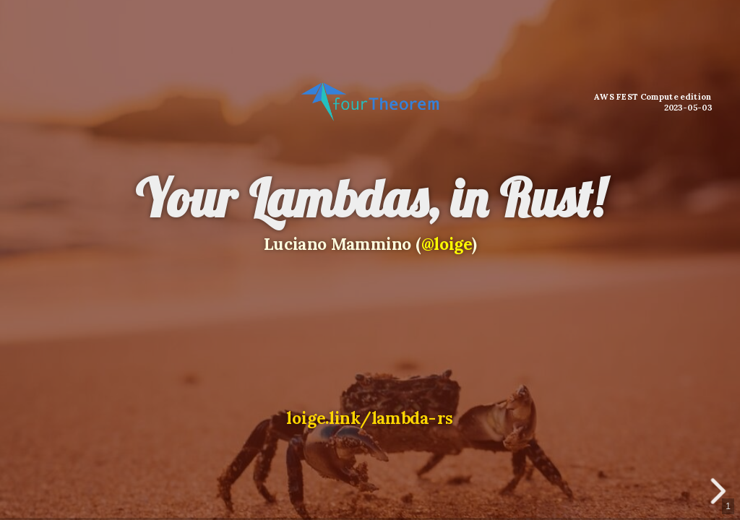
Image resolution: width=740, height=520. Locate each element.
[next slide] (721, 491)
